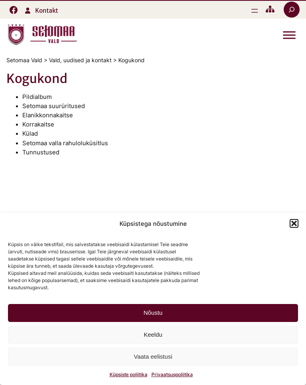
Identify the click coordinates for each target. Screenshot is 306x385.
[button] (294, 223)
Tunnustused (40, 152)
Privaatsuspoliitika (172, 374)
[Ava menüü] (254, 11)
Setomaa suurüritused (53, 106)
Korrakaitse (38, 124)
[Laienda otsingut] (292, 10)
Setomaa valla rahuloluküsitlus (65, 143)
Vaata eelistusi (153, 356)
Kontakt (46, 10)
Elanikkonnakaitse (47, 115)
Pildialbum (37, 97)
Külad (30, 133)
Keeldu (153, 334)
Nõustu (153, 312)
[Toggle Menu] (289, 35)
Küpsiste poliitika (128, 374)
